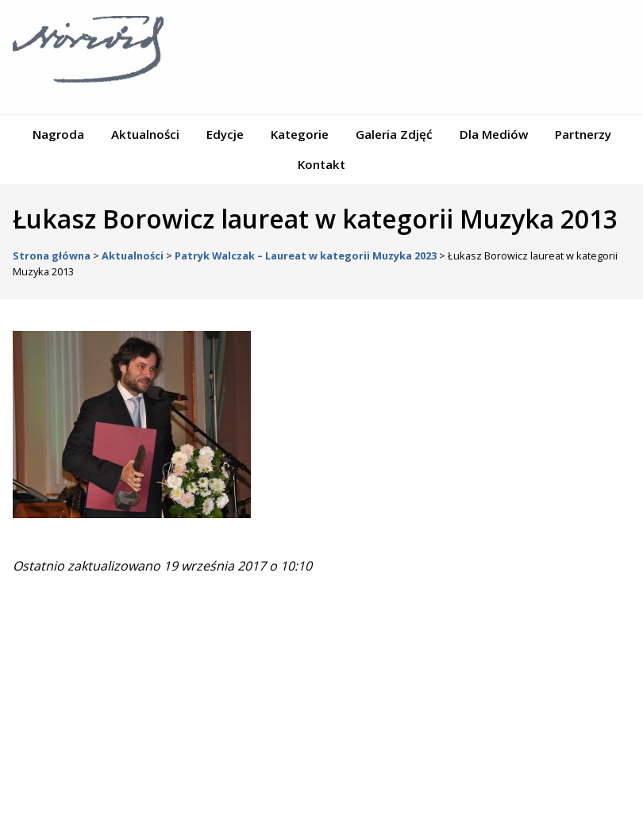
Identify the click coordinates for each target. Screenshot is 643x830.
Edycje (225, 134)
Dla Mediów (494, 134)
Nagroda (58, 134)
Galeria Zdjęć (394, 134)
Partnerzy (583, 134)
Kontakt (321, 164)
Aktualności (145, 134)
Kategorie (300, 134)
